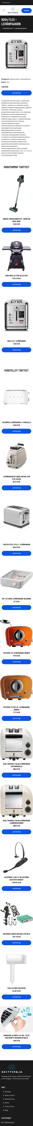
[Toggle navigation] (3, 10)
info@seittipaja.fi (6, 2)
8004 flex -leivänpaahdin (16, 341)
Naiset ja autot (9, 1095)
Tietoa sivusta (9, 1106)
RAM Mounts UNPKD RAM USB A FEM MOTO (16, 934)
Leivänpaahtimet (21, 28)
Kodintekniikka (10, 1099)
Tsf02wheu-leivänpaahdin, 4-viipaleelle (16, 422)
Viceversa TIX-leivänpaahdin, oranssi (16, 653)
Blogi (6, 1110)
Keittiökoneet (8, 28)
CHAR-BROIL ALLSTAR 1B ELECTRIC (16, 275)
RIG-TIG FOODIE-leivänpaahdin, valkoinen (16, 599)
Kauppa (26, 10)
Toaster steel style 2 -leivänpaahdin (16, 544)
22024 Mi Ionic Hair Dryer (16, 988)
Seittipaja (8, 1092)
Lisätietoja (16, 93)
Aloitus (7, 1103)
